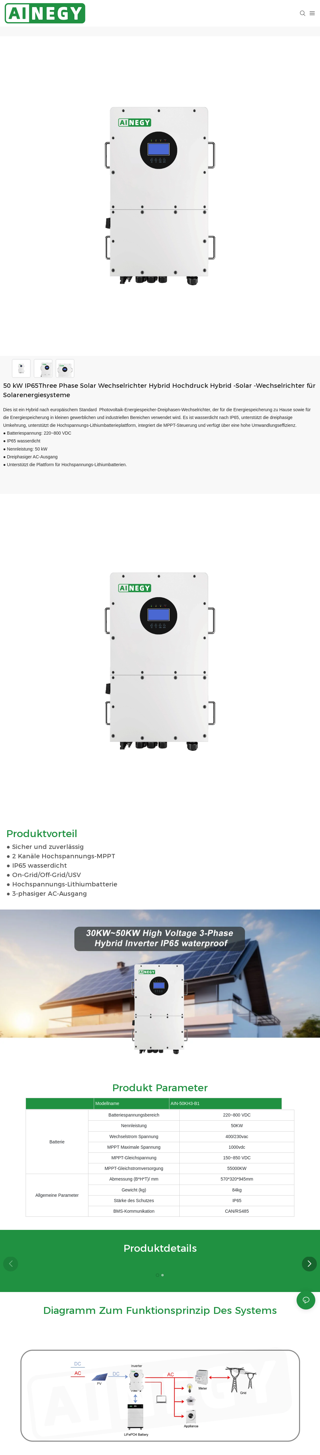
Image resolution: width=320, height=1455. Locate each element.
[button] (309, 1263)
